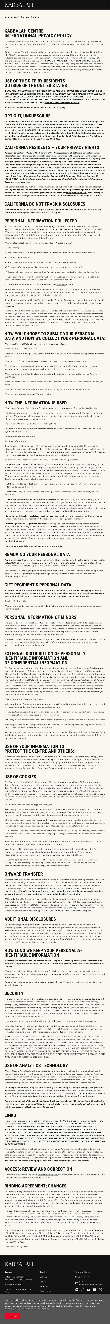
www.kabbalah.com (54, 52)
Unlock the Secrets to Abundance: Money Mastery (18, 1278)
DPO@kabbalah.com (51, 1236)
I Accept (12, 1316)
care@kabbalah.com (14, 541)
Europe (25, 17)
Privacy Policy (82, 1277)
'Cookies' (61, 285)
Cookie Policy (61, 1306)
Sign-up (43, 1277)
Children (35, 17)
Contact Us (45, 1291)
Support (44, 1286)
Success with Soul (13, 1285)
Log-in (43, 1282)
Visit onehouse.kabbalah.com (90, 1283)
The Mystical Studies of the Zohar (18, 1290)
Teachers (44, 1272)
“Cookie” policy (58, 108)
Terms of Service (83, 1272)
